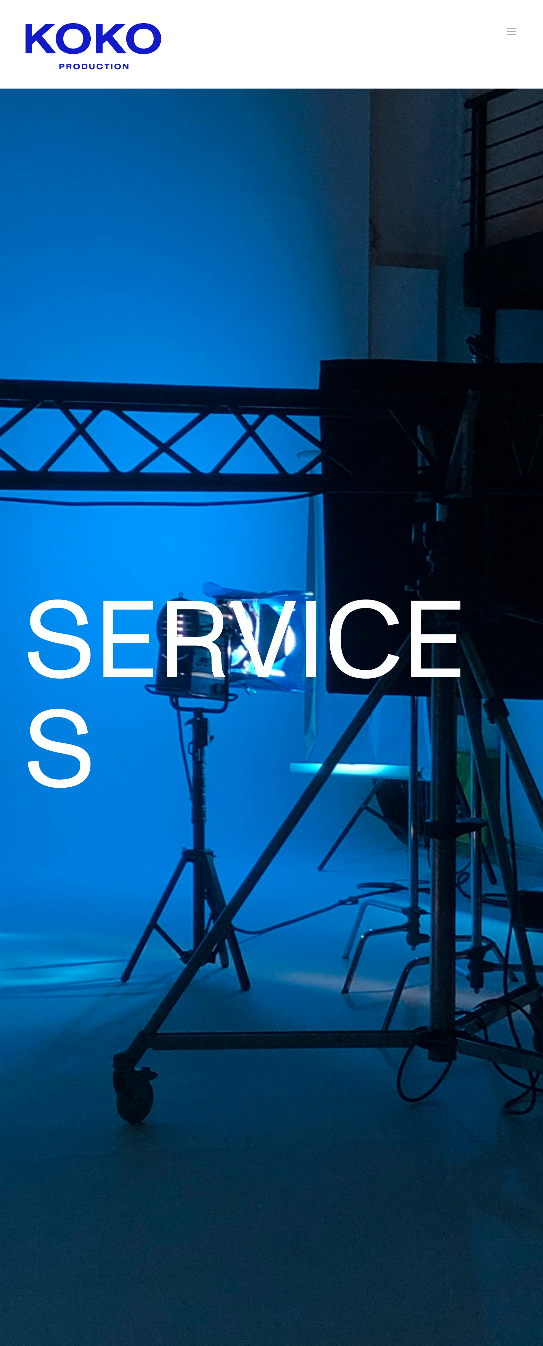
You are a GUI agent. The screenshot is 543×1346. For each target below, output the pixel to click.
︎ (511, 32)
